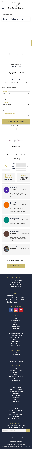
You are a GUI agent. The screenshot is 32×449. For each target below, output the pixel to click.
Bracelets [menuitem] (15, 329)
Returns (23, 129)
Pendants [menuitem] (16, 324)
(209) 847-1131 (16, 66)
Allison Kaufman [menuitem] (16, 370)
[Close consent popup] (29, 446)
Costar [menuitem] (16, 374)
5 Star (13, 163)
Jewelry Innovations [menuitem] (16, 391)
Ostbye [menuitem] (16, 406)
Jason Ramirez (14, 218)
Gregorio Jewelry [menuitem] (16, 385)
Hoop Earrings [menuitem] (16, 345)
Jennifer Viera (14, 232)
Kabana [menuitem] (16, 393)
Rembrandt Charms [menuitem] (16, 410)
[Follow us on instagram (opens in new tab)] (16, 310)
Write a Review (15, 266)
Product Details (16, 154)
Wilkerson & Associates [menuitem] (16, 418)
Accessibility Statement (16, 441)
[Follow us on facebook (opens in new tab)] (11, 310)
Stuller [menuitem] (16, 416)
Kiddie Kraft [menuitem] (16, 397)
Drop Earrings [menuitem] (16, 343)
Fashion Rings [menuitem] (16, 320)
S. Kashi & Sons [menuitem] (16, 412)
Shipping (8, 129)
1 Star (13, 170)
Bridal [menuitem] (16, 318)
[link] (26, 1)
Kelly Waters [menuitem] (16, 395)
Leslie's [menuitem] (16, 402)
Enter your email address (16, 427)
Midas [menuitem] (16, 404)
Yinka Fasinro (14, 188)
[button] (4, 1)
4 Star (13, 165)
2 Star (13, 168)
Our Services (16, 355)
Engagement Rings (7, 14)
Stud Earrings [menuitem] (16, 341)
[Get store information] (16, 289)
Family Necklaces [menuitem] (16, 337)
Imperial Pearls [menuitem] (16, 389)
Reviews (16, 159)
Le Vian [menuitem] (16, 400)
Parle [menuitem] (16, 408)
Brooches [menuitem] (16, 339)
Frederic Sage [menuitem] (16, 383)
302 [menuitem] (16, 368)
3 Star (13, 166)
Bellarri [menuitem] (16, 372)
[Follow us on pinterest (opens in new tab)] (21, 310)
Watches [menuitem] (16, 331)
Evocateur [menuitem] (16, 381)
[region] (16, 44)
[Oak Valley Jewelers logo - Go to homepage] (16, 6)
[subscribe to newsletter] (28, 430)
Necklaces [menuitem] (16, 327)
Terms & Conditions (16, 361)
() (27, 163)
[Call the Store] (16, 287)
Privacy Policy (16, 359)
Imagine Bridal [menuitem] (16, 387)
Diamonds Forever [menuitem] (16, 376)
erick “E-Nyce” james (17, 247)
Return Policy (16, 357)
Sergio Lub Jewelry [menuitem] (16, 414)
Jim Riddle (13, 203)
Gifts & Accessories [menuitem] (16, 333)
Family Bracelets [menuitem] (16, 335)
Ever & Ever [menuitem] (16, 378)
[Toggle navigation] (3, 8)
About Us (16, 353)
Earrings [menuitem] (16, 322)
